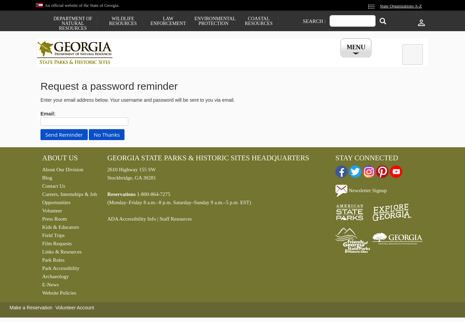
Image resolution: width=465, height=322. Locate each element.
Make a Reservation (31, 309)
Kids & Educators (60, 229)
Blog (47, 179)
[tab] (412, 54)
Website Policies (59, 294)
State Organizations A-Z (401, 6)
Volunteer (52, 212)
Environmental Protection (213, 21)
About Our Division (62, 171)
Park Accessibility (61, 270)
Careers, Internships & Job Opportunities (69, 200)
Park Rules (53, 261)
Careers (226, 59)
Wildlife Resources (123, 21)
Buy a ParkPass (268, 59)
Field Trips (53, 237)
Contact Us (53, 187)
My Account (345, 59)
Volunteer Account (74, 309)
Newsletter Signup (361, 192)
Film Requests (57, 245)
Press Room (54, 220)
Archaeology (55, 278)
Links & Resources (62, 253)
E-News (50, 286)
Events (308, 59)
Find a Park (143, 59)
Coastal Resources (259, 21)
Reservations (186, 59)
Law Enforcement (168, 21)
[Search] (382, 21)
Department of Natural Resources (72, 23)
